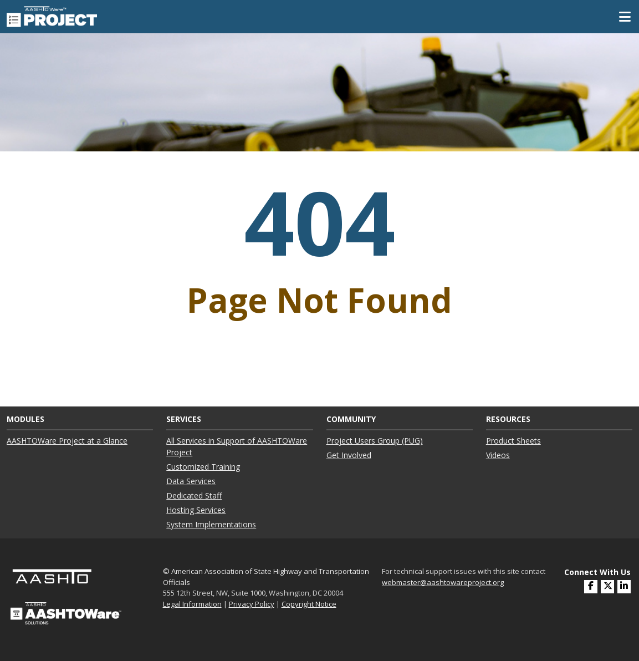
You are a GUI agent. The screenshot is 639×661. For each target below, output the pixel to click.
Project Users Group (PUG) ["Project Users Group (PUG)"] (374, 440)
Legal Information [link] (192, 604)
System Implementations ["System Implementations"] (211, 524)
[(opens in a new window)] (624, 586)
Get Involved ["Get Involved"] (348, 455)
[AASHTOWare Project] (52, 15)
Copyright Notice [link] (309, 604)
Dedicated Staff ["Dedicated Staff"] (194, 495)
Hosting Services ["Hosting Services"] (196, 510)
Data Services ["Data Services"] (191, 481)
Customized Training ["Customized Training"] (203, 466)
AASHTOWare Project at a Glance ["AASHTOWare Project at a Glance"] (67, 440)
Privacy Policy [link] (251, 604)
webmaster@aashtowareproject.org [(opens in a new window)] (443, 582)
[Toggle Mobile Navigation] (625, 17)
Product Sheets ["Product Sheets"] (513, 440)
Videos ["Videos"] (498, 455)
